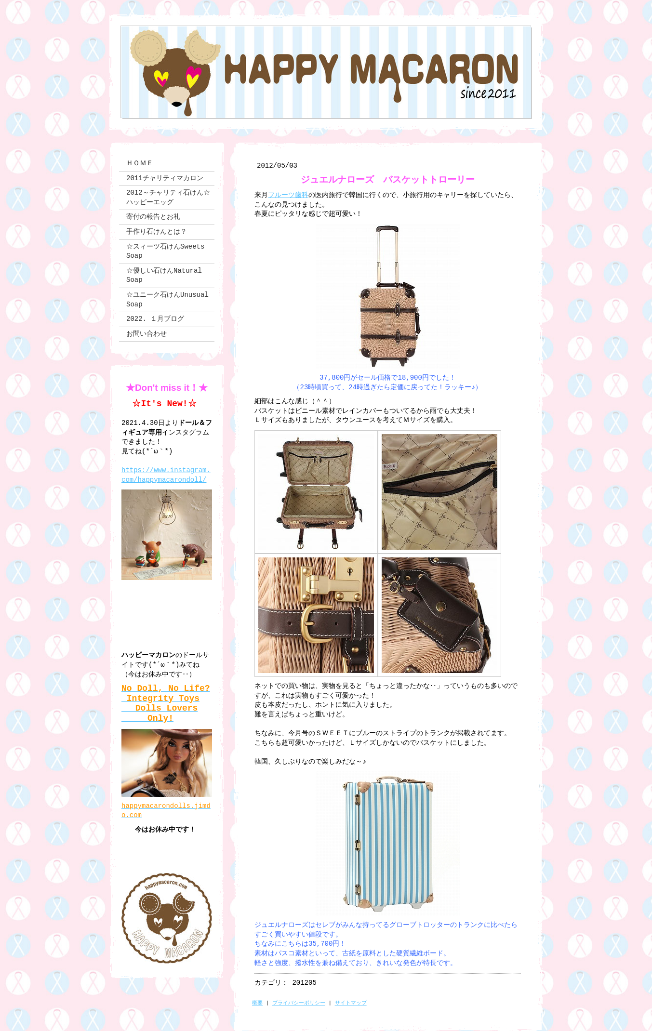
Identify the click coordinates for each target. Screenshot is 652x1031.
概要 (257, 1003)
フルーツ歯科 (288, 195)
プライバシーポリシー (298, 1003)
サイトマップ (351, 1003)
